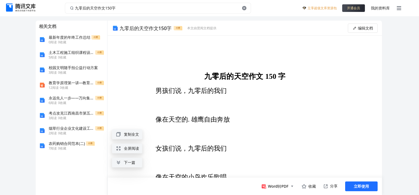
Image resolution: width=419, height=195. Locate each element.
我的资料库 (380, 8)
